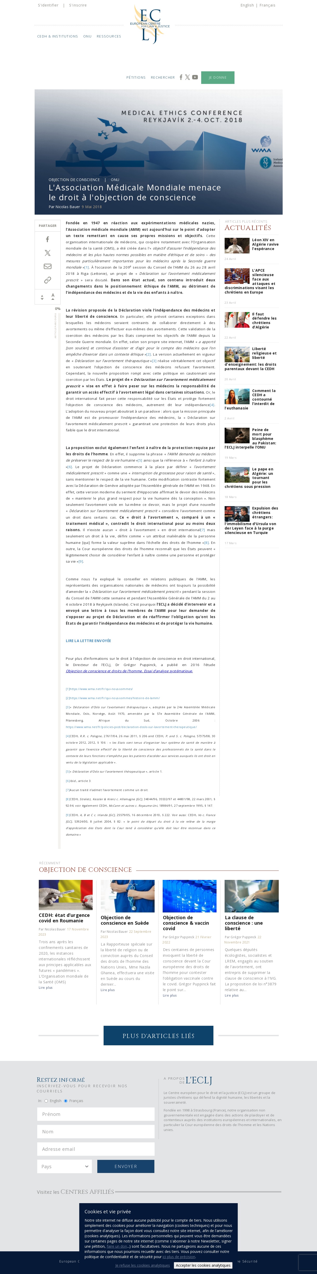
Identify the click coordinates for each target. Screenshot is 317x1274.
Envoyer (126, 1166)
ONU (87, 36)
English (247, 5)
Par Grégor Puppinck (178, 937)
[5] (140, 460)
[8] (206, 542)
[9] (81, 561)
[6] (69, 466)
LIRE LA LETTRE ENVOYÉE (88, 640)
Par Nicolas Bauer (52, 929)
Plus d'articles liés (159, 1036)
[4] (212, 404)
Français (267, 5)
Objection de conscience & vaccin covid (186, 922)
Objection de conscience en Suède (125, 920)
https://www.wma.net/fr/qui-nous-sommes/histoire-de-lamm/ (115, 698)
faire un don (117, 1246)
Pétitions (136, 77)
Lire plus (46, 987)
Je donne (218, 77)
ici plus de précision (179, 1256)
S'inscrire (78, 5)
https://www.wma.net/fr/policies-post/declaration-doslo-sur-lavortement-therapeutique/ (131, 727)
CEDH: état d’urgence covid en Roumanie (64, 917)
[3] (154, 360)
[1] (86, 267)
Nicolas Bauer (67, 206)
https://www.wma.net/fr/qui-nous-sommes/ (101, 689)
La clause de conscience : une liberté (244, 922)
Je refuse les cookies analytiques (142, 1265)
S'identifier (48, 5)
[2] (148, 354)
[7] (202, 529)
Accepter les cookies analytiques (203, 1265)
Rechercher (163, 77)
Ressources (109, 36)
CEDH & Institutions (57, 36)
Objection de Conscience (74, 179)
